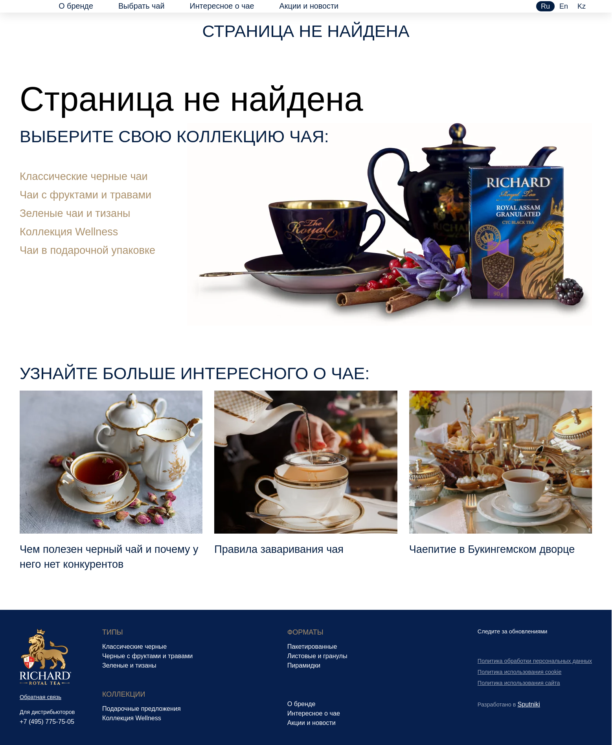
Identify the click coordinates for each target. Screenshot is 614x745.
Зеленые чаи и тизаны (75, 213)
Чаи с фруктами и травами (85, 195)
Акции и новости (309, 6)
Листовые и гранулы (317, 655)
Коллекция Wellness (69, 232)
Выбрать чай (141, 6)
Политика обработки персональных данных (535, 661)
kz (581, 6)
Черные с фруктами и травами (147, 655)
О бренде (76, 6)
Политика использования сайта (519, 683)
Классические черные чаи (84, 176)
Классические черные (134, 646)
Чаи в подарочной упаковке (87, 250)
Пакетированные (312, 646)
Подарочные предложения (141, 708)
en (563, 6)
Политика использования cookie (520, 672)
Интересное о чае (221, 6)
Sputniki (528, 704)
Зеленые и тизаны (129, 665)
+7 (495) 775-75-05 (47, 721)
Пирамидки (303, 665)
